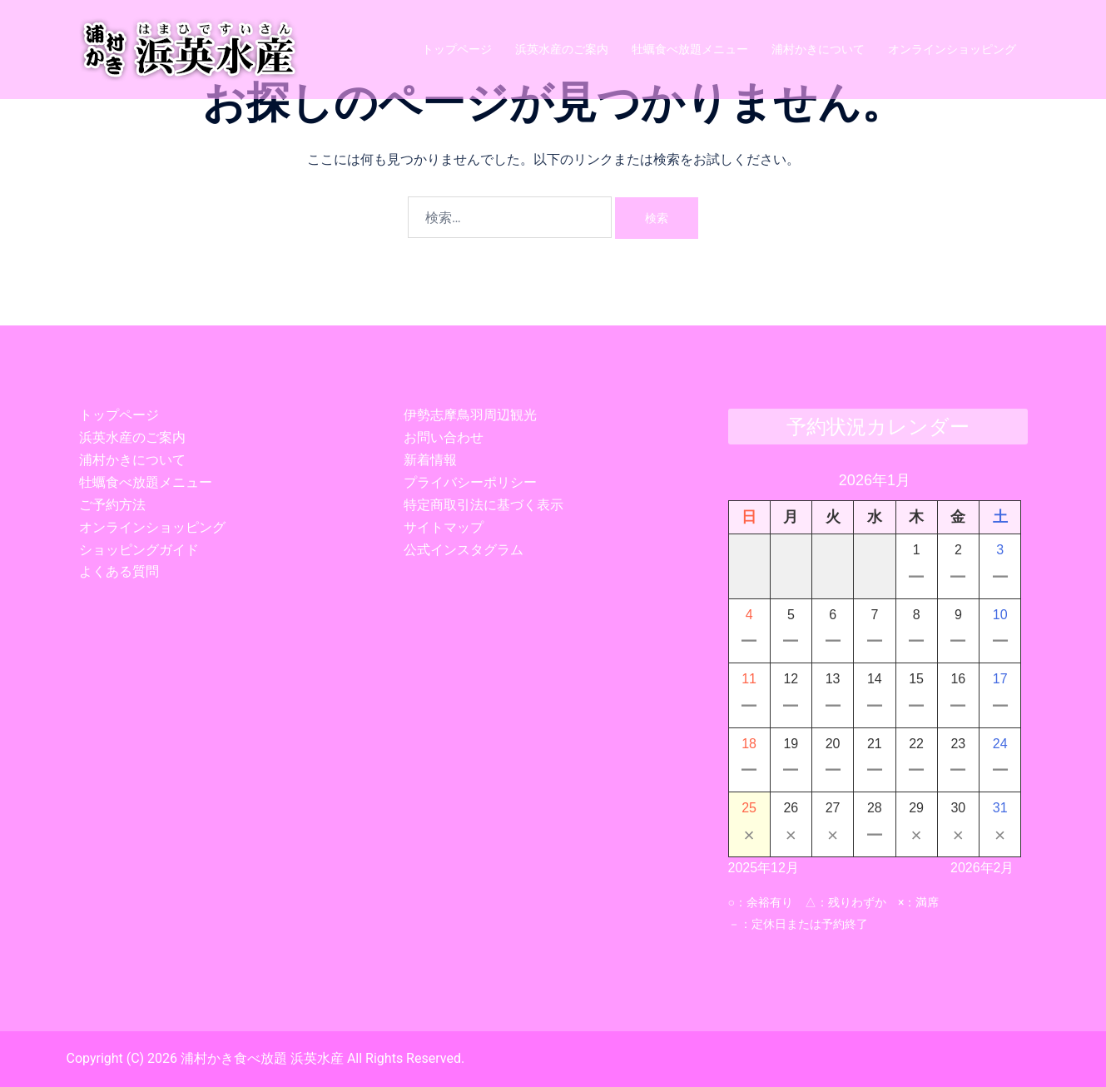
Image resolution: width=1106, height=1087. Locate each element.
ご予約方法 (112, 505)
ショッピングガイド (139, 550)
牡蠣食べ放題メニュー (690, 49)
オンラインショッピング (952, 49)
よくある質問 (119, 571)
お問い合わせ (444, 437)
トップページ (457, 49)
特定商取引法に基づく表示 (483, 505)
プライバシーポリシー (470, 482)
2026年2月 (982, 868)
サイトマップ (444, 527)
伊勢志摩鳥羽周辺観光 (470, 415)
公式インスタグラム (463, 550)
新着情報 (430, 460)
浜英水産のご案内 (561, 49)
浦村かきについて (818, 49)
